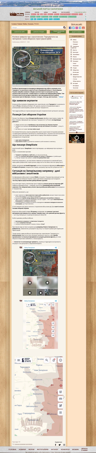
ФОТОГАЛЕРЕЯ (65, 12)
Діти (38, 14)
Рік (81, 98)
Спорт (74, 63)
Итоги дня (76, 72)
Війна (32, 19)
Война (25, 24)
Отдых (75, 68)
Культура (75, 52)
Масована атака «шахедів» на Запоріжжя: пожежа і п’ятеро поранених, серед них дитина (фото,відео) (76, 110)
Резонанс (31, 24)
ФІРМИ (54, 12)
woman (75, 449)
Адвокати (33, 14)
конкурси (65, 449)
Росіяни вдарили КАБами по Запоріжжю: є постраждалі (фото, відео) (75, 128)
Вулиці (50, 16)
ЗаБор (61, 97)
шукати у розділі (38, 32)
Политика (75, 65)
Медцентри (50, 14)
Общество (76, 70)
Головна (14, 24)
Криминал (76, 74)
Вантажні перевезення (65, 14)
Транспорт (55, 16)
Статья (75, 79)
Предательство (77, 76)
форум (31, 449)
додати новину (77, 32)
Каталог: (27, 14)
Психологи (56, 14)
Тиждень (73, 98)
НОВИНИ (27, 12)
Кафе (41, 14)
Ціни (35, 19)
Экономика (76, 54)
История (75, 83)
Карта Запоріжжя (72, 16)
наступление (29, 444)
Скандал (75, 44)
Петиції (50, 19)
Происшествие (77, 59)
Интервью (76, 85)
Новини (20, 24)
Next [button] (63, 397)
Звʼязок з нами (84, 449)
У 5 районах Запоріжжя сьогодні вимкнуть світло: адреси (76, 123)
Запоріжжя (32, 16)
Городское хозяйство (75, 47)
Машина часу (56, 19)
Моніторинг (40, 19)
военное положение (20, 444)
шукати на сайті (19, 32)
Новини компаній (63, 16)
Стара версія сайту (80, 12)
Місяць (77, 98)
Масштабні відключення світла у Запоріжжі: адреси (75, 103)
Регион (36, 24)
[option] (39, 397)
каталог (54, 449)
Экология (75, 88)
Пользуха (46, 19)
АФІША (46, 12)
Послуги (81, 14)
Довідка (38, 16)
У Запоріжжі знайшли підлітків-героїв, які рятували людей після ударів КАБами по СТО (76, 116)
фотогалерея (42, 449)
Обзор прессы (77, 81)
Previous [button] (13, 397)
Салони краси (74, 14)
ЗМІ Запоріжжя (44, 16)
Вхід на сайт (76, 24)
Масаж (45, 14)
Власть (75, 50)
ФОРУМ (37, 12)
